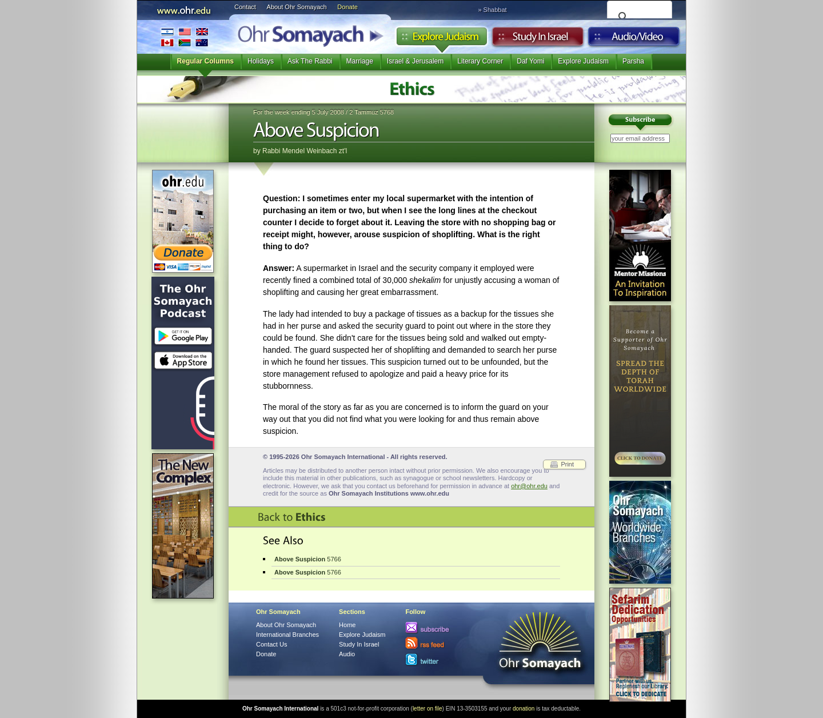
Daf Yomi (530, 61)
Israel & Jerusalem (415, 61)
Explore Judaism (441, 39)
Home (347, 624)
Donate (347, 6)
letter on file (427, 708)
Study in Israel (538, 39)
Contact (245, 6)
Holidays (260, 61)
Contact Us (271, 644)
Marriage (359, 61)
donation (523, 708)
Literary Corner (480, 61)
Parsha (633, 61)
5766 (307, 559)
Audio (634, 39)
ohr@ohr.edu (529, 485)
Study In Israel (359, 644)
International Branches (184, 37)
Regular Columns (205, 61)
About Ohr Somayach (297, 6)
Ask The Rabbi (310, 61)
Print (567, 464)
